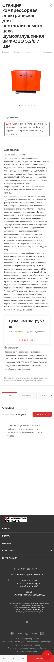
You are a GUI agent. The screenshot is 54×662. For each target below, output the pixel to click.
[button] (19, 106)
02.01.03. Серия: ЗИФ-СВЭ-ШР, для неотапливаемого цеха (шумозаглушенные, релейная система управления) (26, 365)
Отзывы (10, 396)
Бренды (6, 543)
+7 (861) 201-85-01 (27, 569)
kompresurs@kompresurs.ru (29, 574)
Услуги (6, 536)
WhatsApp (27, 622)
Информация (9, 558)
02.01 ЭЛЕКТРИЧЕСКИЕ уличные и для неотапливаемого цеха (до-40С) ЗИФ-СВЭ (26, 358)
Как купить (27, 396)
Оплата (45, 396)
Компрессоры (35, 352)
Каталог (7, 529)
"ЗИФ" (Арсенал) (35, 355)
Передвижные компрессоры (16, 355)
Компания (8, 551)
